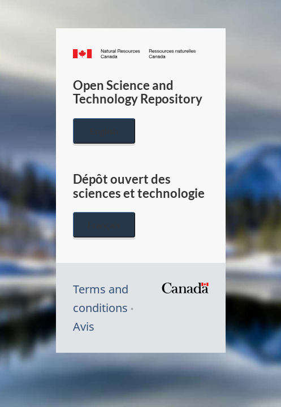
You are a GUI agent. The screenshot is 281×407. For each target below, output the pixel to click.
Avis (83, 326)
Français (104, 224)
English (104, 130)
